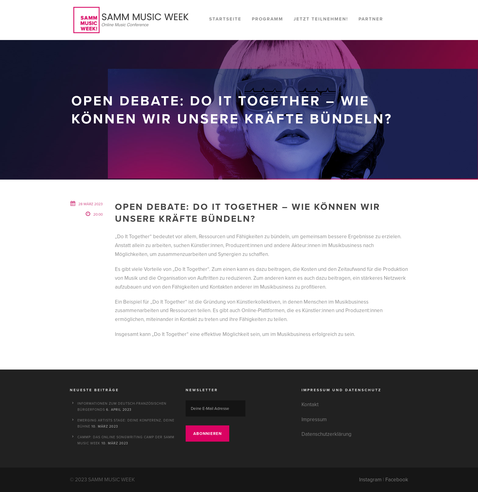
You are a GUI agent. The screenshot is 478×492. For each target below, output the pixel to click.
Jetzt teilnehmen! (321, 19)
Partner (370, 19)
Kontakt (310, 404)
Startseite (225, 19)
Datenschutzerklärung (326, 434)
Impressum (314, 419)
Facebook (396, 479)
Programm (267, 19)
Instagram (370, 479)
